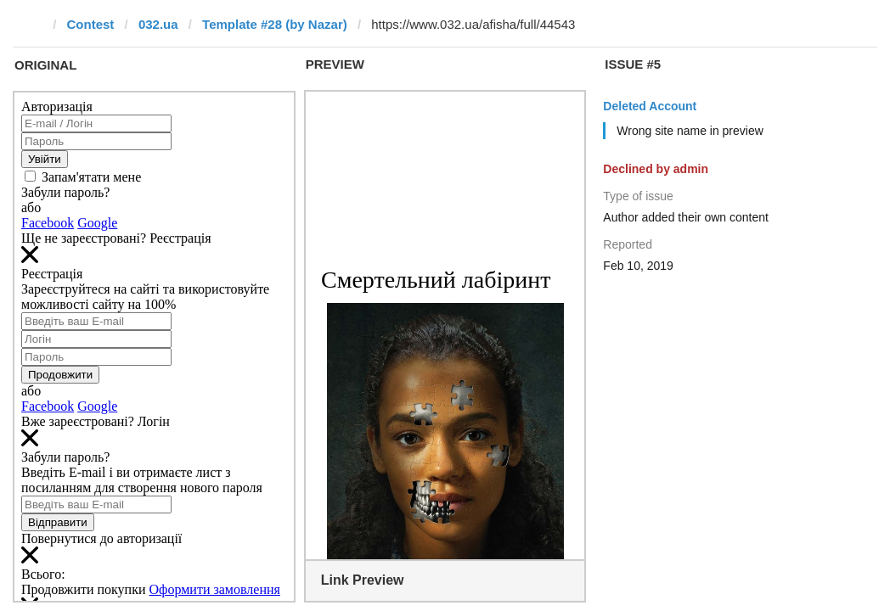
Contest (91, 24)
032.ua (158, 24)
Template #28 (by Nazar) (274, 24)
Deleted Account (649, 106)
